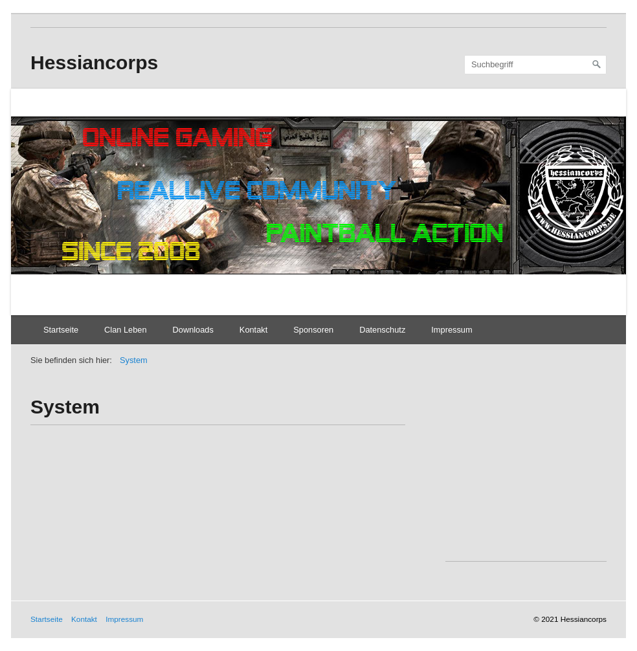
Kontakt (253, 330)
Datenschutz (382, 330)
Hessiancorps (94, 62)
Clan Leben (125, 330)
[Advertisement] (541, 477)
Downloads (193, 330)
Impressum (451, 330)
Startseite (60, 330)
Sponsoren (313, 330)
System (134, 360)
